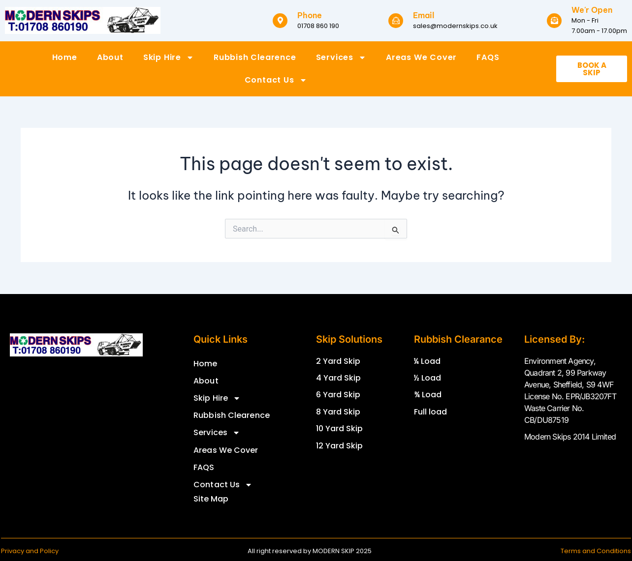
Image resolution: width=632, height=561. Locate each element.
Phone (309, 15)
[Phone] (280, 20)
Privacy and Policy (30, 551)
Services (341, 57)
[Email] (395, 20)
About (110, 57)
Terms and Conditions (596, 551)
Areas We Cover (421, 57)
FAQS (487, 57)
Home (64, 57)
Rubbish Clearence (255, 57)
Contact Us (276, 80)
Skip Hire (168, 57)
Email (423, 15)
